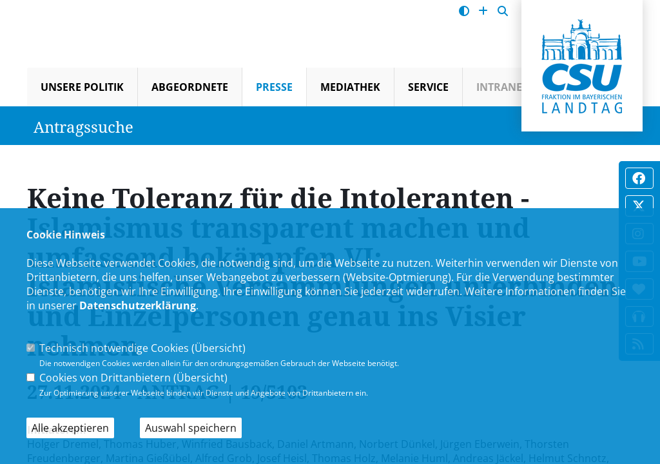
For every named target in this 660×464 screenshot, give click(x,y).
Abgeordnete (189, 87)
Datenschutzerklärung (137, 305)
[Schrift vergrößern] (483, 11)
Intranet (502, 87)
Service (428, 87)
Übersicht (218, 348)
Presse (274, 87)
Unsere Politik (82, 87)
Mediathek (350, 87)
